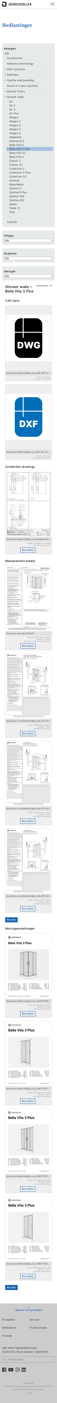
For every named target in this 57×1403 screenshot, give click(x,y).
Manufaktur (16, 184)
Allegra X (15, 133)
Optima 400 (16, 200)
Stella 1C (14, 208)
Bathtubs (12, 74)
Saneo (13, 204)
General (14, 180)
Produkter (8, 1319)
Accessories (14, 58)
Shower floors (16, 91)
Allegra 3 (15, 125)
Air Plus (14, 113)
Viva (12, 212)
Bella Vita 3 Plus (19, 148)
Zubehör (12, 222)
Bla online (28, 550)
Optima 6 (15, 188)
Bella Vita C (16, 156)
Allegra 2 (15, 121)
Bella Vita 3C (17, 152)
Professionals (38, 1327)
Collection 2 (17, 168)
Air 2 (12, 105)
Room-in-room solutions (22, 85)
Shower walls (15, 96)
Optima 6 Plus (18, 192)
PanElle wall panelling (20, 80)
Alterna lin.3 (16, 141)
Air (11, 101)
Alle (7, 53)
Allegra (13, 117)
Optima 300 (16, 196)
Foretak (7, 1335)
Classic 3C (16, 164)
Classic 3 (15, 160)
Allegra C (15, 129)
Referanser (9, 1327)
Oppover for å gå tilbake (28, 1310)
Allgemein (15, 137)
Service (34, 1319)
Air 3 (12, 109)
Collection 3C (18, 176)
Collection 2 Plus (20, 172)
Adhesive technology (20, 63)
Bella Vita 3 (16, 145)
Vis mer (11, 920)
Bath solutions (16, 69)
